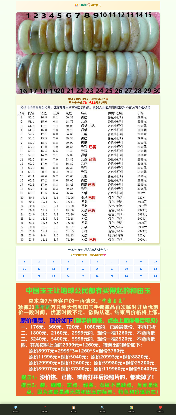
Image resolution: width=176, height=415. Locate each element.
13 (53, 269)
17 (112, 269)
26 (97, 276)
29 (141, 276)
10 (155, 261)
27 (112, 276)
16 (97, 269)
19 (141, 269)
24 (68, 276)
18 (126, 269)
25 (82, 276)
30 (155, 276)
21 (24, 276)
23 (53, 276)
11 (24, 269)
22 (39, 276)
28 (126, 276)
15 (82, 269)
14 (68, 269)
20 (155, 269)
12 (39, 269)
